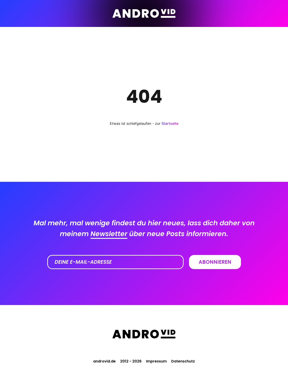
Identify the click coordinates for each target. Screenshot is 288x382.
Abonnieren (215, 262)
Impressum (156, 361)
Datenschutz (183, 361)
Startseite (170, 123)
